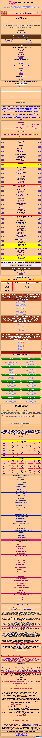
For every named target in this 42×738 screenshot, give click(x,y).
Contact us (22, 734)
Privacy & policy (17, 735)
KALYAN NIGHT (21, 494)
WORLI (21, 526)
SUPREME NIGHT (21, 503)
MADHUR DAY (21, 507)
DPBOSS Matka (35, 724)
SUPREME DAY (21, 500)
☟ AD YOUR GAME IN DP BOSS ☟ (21, 530)
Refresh (21, 52)
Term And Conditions (23, 735)
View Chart (29, 280)
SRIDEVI (21, 478)
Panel (39, 142)
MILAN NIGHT (21, 489)
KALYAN (21, 484)
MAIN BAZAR (21, 496)
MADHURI (21, 510)
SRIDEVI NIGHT (21, 487)
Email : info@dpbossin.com (32, 262)
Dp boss (21, 136)
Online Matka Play (21, 293)
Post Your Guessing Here (20, 265)
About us (19, 734)
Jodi (2, 142)
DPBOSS (25, 724)
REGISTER (29, 265)
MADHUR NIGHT (21, 505)
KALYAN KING (21, 538)
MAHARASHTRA (21, 521)
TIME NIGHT (21, 528)
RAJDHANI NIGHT (21, 491)
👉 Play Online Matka (21, 83)
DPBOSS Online (29, 724)
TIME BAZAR (21, 498)
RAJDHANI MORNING (21, 514)
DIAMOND (21, 512)
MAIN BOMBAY (21, 519)
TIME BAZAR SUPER (21, 516)
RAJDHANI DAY (21, 482)
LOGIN (12, 265)
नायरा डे (21, 533)
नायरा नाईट (21, 535)
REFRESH (38, 736)
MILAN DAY (21, 480)
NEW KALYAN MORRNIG (21, 523)
